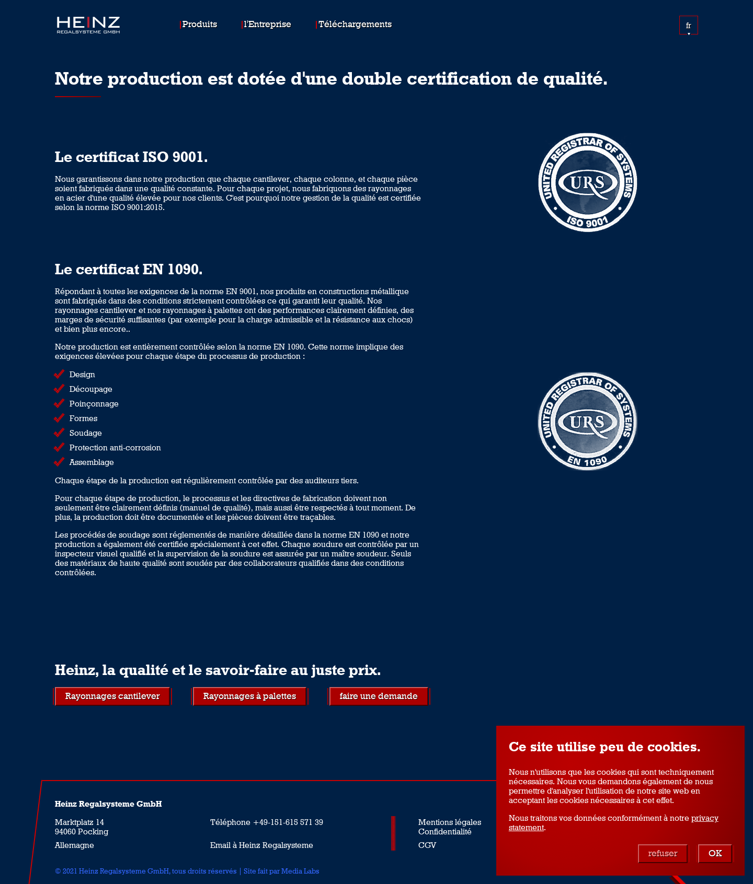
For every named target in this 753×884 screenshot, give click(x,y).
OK (715, 852)
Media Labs (300, 871)
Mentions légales (449, 822)
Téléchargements (355, 23)
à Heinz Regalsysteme (273, 845)
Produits (199, 23)
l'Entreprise (267, 23)
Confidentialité (445, 831)
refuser (662, 852)
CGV (427, 845)
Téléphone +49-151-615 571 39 (266, 822)
